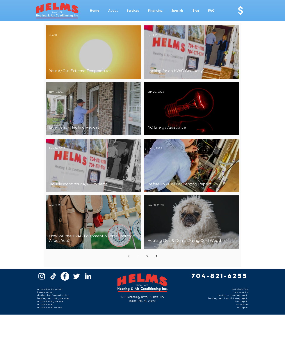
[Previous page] (129, 256)
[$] (240, 11)
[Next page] (156, 256)
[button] (113, 10)
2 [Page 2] (147, 256)
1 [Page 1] (138, 256)
